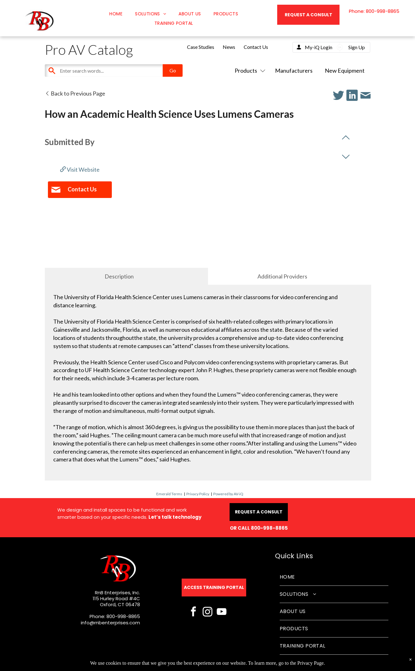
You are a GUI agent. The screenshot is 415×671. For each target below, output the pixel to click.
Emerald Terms (169, 494)
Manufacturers (294, 70)
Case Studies (200, 47)
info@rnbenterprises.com (110, 622)
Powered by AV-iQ (228, 494)
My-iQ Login (318, 47)
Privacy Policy (197, 494)
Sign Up (356, 47)
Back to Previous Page (75, 93)
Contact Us (256, 47)
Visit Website (80, 169)
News (229, 47)
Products (249, 70)
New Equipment (345, 70)
